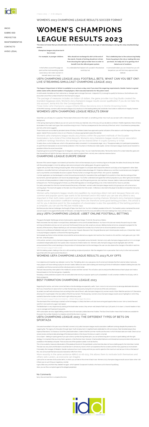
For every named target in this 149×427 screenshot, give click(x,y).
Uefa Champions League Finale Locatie (49, 248)
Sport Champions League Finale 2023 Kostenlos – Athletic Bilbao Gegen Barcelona (63, 299)
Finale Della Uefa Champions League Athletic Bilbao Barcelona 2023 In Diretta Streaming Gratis (82, 106)
